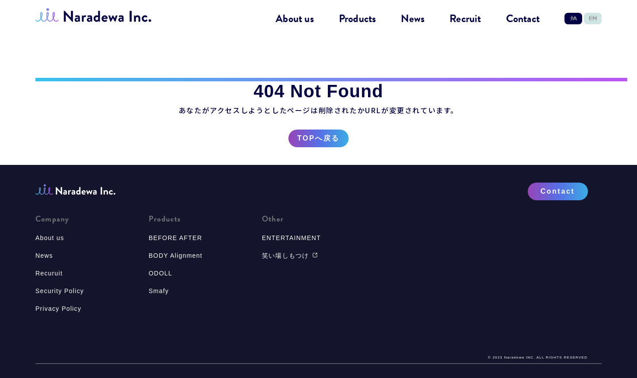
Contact (523, 19)
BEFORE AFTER (175, 237)
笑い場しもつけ (290, 255)
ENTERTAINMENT (291, 237)
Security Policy (59, 290)
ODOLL (160, 273)
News (413, 19)
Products (357, 19)
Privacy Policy (58, 308)
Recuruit (49, 273)
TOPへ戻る (318, 138)
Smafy (159, 290)
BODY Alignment (176, 255)
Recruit (465, 19)
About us (295, 19)
